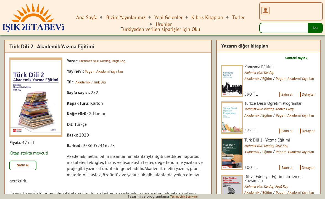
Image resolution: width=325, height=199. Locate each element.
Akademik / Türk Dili (94, 82)
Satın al (26, 166)
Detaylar (306, 101)
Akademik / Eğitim (267, 79)
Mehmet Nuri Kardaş (98, 60)
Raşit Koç (128, 60)
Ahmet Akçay (298, 122)
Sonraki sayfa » (292, 57)
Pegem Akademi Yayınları (108, 71)
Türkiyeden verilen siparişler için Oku (160, 29)
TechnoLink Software (184, 196)
